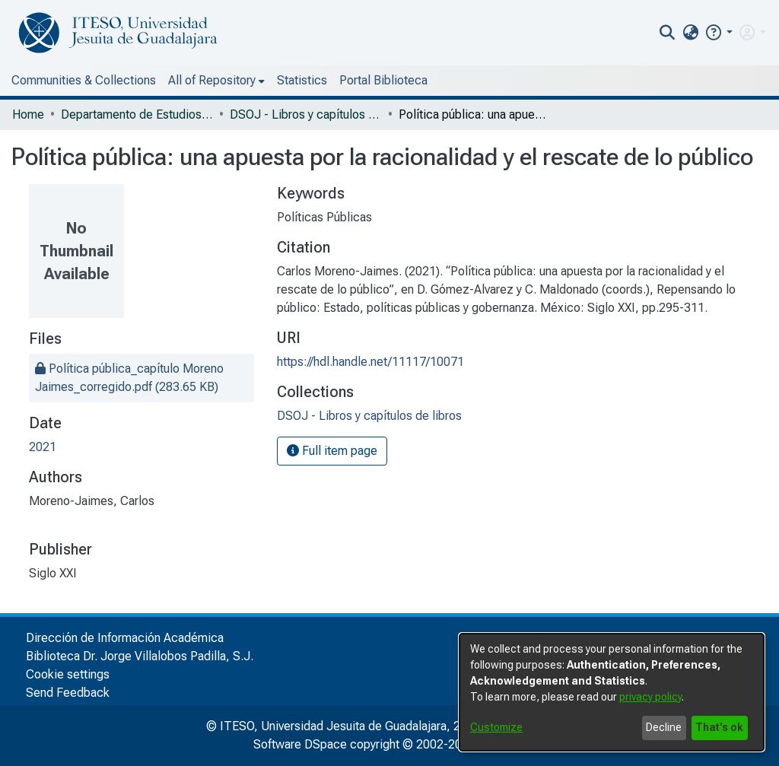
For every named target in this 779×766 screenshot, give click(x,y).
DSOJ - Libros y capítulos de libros (306, 114)
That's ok (719, 727)
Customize (496, 727)
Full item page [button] (332, 450)
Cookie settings (68, 674)
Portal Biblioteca (383, 80)
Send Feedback (68, 692)
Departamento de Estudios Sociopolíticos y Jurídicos (137, 114)
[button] (718, 32)
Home (28, 114)
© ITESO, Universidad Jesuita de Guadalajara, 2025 (343, 726)
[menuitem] (690, 33)
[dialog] (611, 692)
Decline (664, 727)
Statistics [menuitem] (302, 80)
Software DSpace (300, 744)
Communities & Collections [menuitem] (83, 80)
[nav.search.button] (667, 33)
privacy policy (650, 697)
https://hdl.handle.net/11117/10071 (370, 361)
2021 (42, 447)
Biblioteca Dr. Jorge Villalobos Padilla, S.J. (139, 656)
